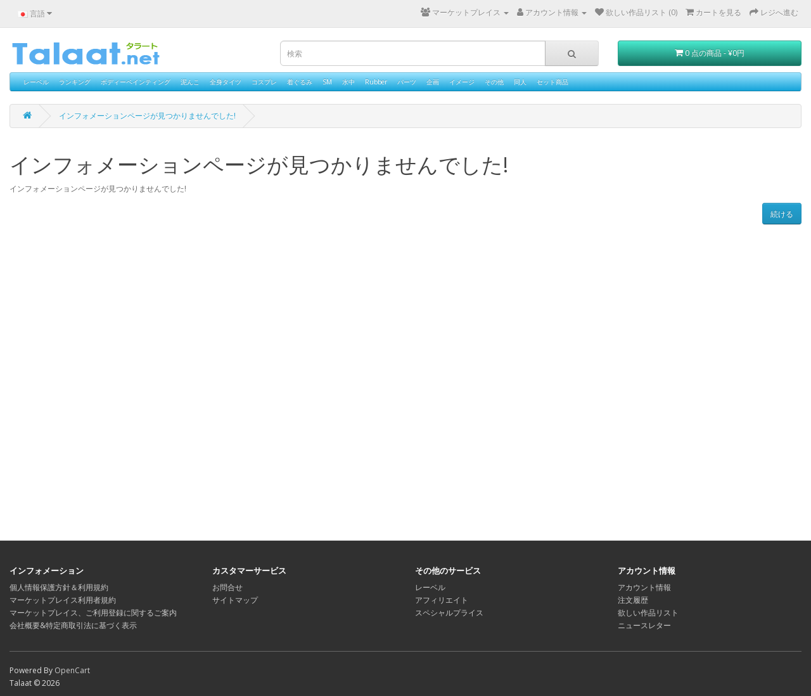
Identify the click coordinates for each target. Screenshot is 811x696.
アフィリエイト (441, 600)
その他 (494, 81)
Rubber (376, 81)
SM (327, 81)
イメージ (462, 81)
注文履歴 (633, 600)
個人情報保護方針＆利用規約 (59, 587)
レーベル (36, 81)
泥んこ (190, 81)
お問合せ (227, 587)
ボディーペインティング (135, 81)
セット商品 (552, 81)
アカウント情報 (644, 587)
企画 (432, 81)
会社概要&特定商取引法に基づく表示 (73, 625)
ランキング (75, 81)
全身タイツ (225, 81)
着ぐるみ (299, 81)
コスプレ (264, 81)
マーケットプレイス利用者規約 (63, 600)
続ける (781, 214)
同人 (520, 81)
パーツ (406, 81)
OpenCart (72, 670)
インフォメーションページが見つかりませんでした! (147, 115)
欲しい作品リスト (648, 612)
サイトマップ (235, 600)
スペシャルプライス (449, 612)
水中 (348, 81)
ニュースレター (644, 625)
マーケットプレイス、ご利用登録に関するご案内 (93, 612)
